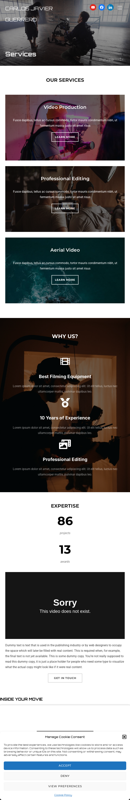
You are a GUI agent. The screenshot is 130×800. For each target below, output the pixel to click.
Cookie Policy (63, 795)
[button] (124, 737)
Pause (106, 59)
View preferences (65, 786)
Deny (65, 776)
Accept (65, 765)
